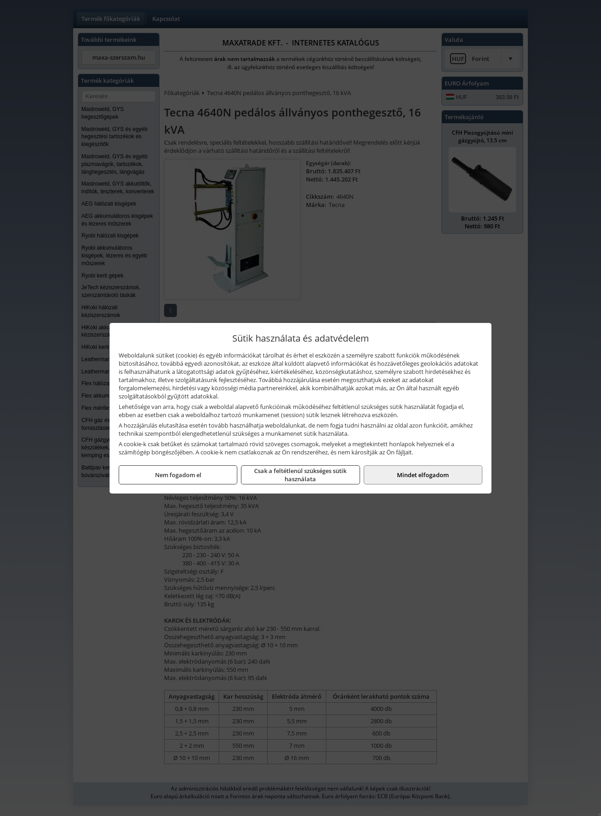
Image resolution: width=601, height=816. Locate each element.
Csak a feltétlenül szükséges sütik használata (300, 475)
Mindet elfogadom (423, 475)
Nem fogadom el (178, 475)
